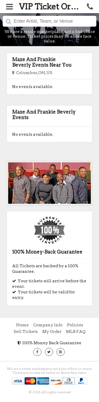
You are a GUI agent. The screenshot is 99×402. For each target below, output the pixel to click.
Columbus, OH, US (32, 72)
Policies (75, 325)
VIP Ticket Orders (53, 6)
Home (22, 325)
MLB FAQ (76, 331)
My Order (52, 331)
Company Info (48, 325)
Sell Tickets (26, 331)
